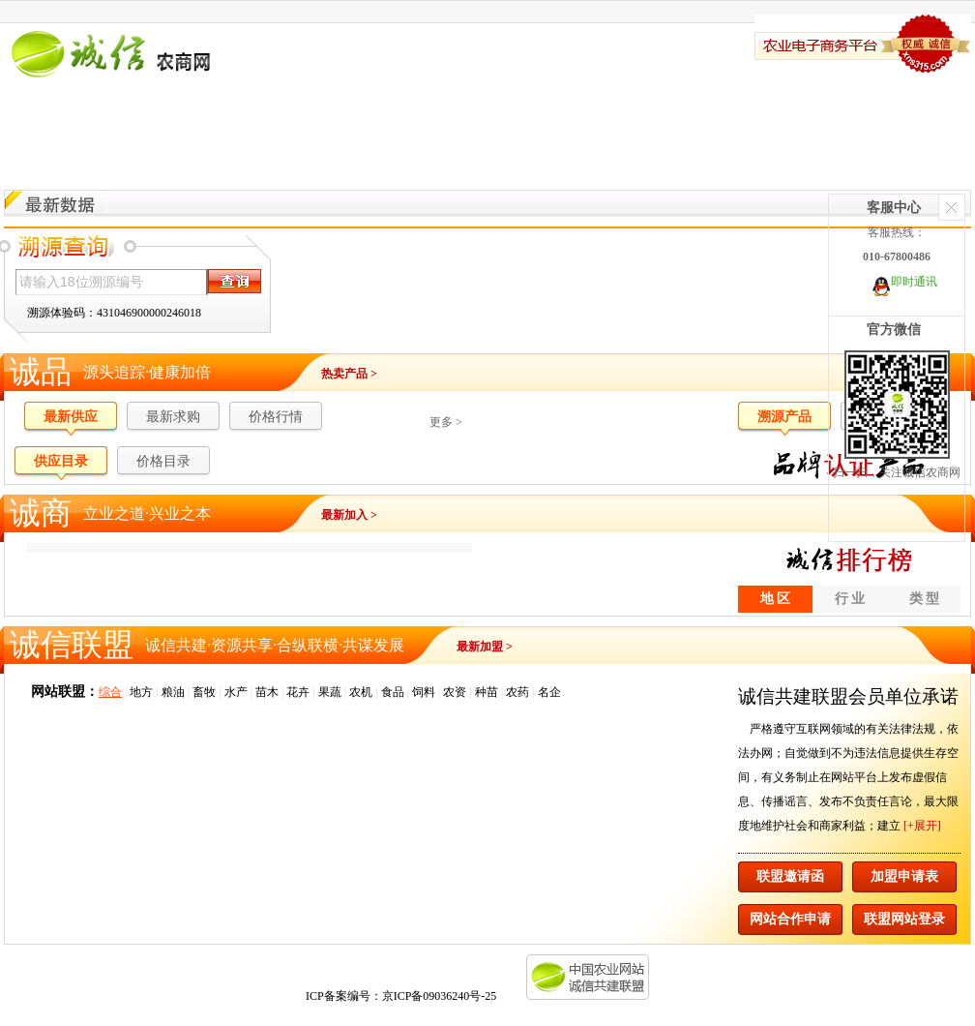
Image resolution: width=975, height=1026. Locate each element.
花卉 (298, 692)
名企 (549, 692)
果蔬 (329, 692)
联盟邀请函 (790, 876)
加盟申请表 (904, 876)
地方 (141, 692)
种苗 (486, 692)
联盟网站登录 (904, 919)
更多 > (445, 422)
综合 (110, 692)
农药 (517, 692)
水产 (236, 692)
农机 (360, 692)
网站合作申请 (790, 919)
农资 (454, 692)
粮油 (173, 692)
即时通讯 (914, 281)
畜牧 (204, 692)
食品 (392, 692)
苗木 (267, 692)
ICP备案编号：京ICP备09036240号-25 (395, 996)
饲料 (423, 692)
